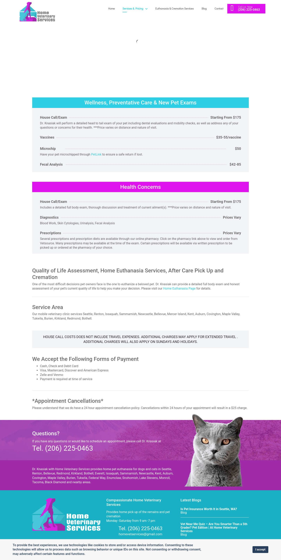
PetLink (96, 154)
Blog (204, 8)
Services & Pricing (133, 8)
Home (111, 8)
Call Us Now (245, 7)
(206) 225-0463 (249, 9)
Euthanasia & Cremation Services (174, 8)
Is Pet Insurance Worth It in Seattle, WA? (209, 509)
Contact (218, 8)
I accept (260, 549)
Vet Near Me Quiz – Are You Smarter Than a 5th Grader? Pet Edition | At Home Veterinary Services (214, 527)
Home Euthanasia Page (179, 288)
